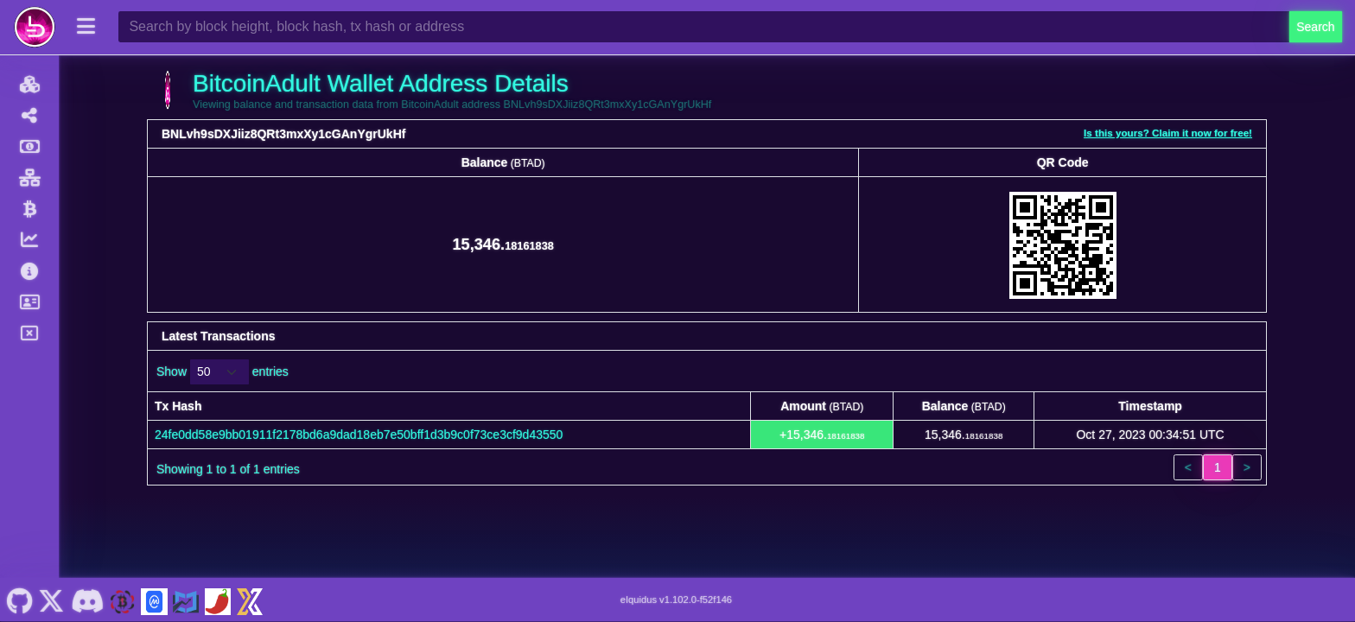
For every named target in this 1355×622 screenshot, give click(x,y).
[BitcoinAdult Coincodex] (185, 599)
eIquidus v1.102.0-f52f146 (676, 599)
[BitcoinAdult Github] (19, 599)
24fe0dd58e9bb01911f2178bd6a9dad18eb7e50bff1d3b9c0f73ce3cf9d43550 (359, 434)
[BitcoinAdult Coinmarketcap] (154, 599)
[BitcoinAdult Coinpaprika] (217, 599)
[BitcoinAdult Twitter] (52, 599)
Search (1315, 27)
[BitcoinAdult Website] (122, 599)
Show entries (222, 371)
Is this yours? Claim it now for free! (1168, 132)
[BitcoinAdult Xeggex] (249, 599)
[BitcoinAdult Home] (34, 26)
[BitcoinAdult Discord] (87, 599)
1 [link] (1217, 467)
